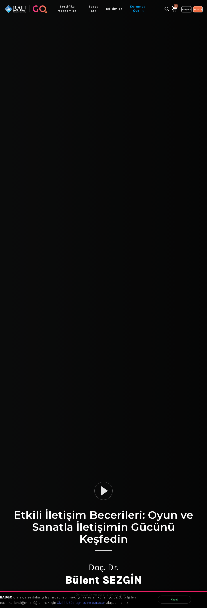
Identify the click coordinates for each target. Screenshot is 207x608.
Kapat (174, 599)
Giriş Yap (186, 9)
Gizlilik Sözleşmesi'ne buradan (81, 602)
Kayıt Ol (198, 9)
